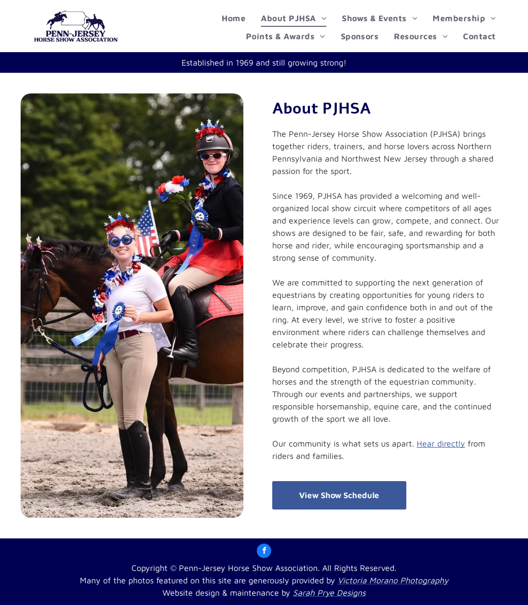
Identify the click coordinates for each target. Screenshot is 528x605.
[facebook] (264, 552)
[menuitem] (233, 18)
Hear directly (441, 443)
